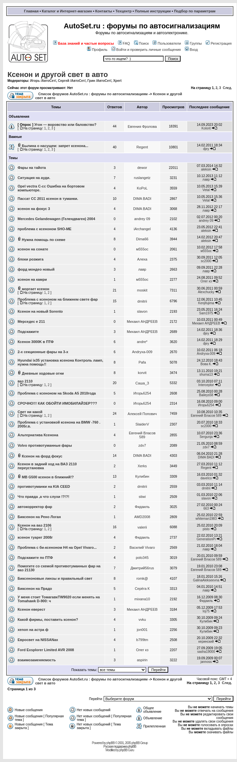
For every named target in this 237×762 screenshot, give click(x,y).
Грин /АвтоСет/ (99, 80)
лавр (206, 179)
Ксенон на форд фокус (42, 456)
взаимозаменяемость (37, 660)
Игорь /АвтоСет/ (43, 80)
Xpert (117, 80)
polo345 (142, 558)
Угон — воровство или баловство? (65, 125)
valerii (142, 527)
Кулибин (142, 476)
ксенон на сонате (33, 249)
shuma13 (206, 374)
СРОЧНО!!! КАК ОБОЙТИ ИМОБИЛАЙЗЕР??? (57, 403)
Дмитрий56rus (142, 568)
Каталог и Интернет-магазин (67, 11)
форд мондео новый (36, 269)
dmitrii (142, 301)
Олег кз (206, 281)
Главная (31, 11)
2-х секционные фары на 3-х (43, 352)
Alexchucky (206, 292)
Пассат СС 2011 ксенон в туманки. (48, 199)
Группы (193, 43)
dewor (142, 168)
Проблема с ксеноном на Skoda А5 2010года (57, 393)
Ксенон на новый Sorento (40, 311)
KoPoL (142, 188)
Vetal (206, 190)
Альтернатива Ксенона (38, 435)
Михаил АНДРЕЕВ (142, 321)
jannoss (206, 662)
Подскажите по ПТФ (35, 558)
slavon (142, 311)
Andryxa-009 (142, 352)
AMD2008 (142, 517)
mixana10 (142, 599)
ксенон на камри (32, 279)
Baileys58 (206, 395)
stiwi (142, 497)
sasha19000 (206, 651)
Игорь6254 (142, 393)
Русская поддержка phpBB (119, 746)
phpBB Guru (126, 750)
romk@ (142, 578)
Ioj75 (206, 611)
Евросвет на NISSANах (38, 640)
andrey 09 (142, 219)
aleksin (206, 169)
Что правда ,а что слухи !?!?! (43, 497)
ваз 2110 (25, 381)
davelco (206, 478)
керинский (206, 641)
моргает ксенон (35, 289)
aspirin (142, 660)
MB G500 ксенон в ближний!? (48, 477)
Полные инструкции (153, 11)
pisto (206, 529)
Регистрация (218, 43)
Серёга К (142, 588)
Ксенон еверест (31, 609)
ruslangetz (142, 178)
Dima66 (142, 239)
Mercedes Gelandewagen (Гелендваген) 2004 (56, 219)
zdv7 (142, 445)
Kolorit (206, 128)
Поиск (141, 43)
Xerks (142, 466)
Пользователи (167, 43)
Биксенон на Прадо (35, 588)
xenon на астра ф (33, 630)
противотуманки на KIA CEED (44, 486)
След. (227, 88)
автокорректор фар (35, 507)
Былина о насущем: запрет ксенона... (55, 146)
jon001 (142, 630)
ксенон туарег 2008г (35, 537)
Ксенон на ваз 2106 (35, 525)
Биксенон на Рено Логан (39, 517)
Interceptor (206, 385)
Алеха (142, 259)
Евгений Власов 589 (206, 415)
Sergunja (206, 437)
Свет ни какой (30, 412)
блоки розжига (30, 259)
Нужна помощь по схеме (43, 240)
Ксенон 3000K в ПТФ (36, 342)
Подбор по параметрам (194, 11)
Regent (142, 147)
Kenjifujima (206, 303)
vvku (142, 619)
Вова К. (206, 364)
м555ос (142, 249)
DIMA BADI (142, 199)
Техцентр (123, 11)
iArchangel (142, 229)
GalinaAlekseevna (206, 580)
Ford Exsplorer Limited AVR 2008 (46, 650)
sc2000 (206, 261)
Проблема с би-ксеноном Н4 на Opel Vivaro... (57, 547)
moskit (142, 290)
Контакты (103, 11)
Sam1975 (206, 313)
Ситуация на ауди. (34, 178)
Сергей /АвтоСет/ (72, 80)
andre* (142, 342)
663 (206, 508)
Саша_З (142, 383)
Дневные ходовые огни (43, 373)
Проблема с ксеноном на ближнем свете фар (58, 299)
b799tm (142, 640)
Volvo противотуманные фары (45, 445)
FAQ (124, 43)
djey (206, 149)
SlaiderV (142, 424)
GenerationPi (206, 539)
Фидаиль (142, 507)
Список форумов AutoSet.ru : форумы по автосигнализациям (93, 94)
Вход (191, 50)
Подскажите (28, 332)
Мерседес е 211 (31, 321)
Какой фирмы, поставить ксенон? (48, 619)
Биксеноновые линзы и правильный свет (55, 578)
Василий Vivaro (142, 547)
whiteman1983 (206, 518)
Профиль (97, 50)
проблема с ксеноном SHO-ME (44, 229)
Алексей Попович (141, 414)
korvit (142, 373)
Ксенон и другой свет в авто (57, 74)
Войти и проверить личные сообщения (146, 50)
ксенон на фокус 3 (34, 209)
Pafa (142, 362)
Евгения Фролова (142, 126)
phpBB (110, 743)
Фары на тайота (32, 168)
